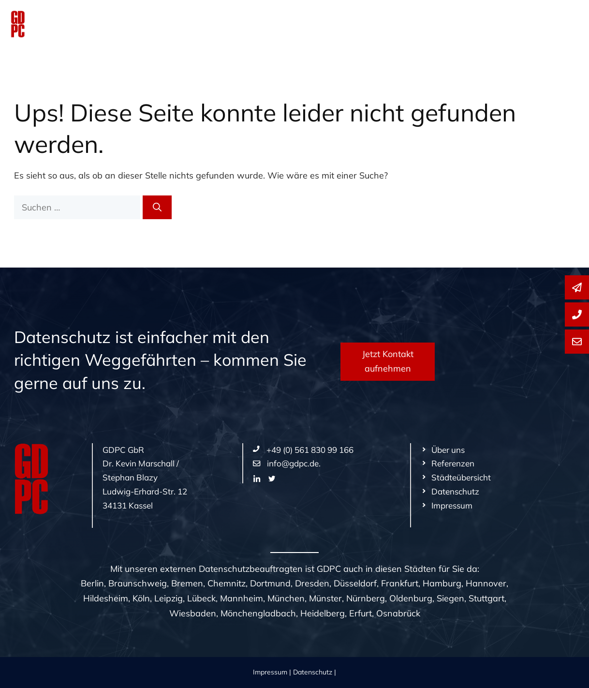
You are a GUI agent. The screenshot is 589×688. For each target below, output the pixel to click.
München (286, 598)
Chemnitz (226, 583)
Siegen (450, 598)
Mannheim (241, 598)
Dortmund (270, 583)
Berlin (92, 583)
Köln (141, 598)
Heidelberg (322, 613)
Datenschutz (312, 672)
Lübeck (201, 598)
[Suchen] (157, 207)
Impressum (270, 672)
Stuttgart (486, 598)
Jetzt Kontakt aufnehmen (387, 361)
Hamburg (442, 583)
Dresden (312, 583)
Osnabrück (398, 613)
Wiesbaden (192, 613)
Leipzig (168, 598)
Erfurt (360, 613)
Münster (325, 598)
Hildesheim (105, 598)
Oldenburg (410, 598)
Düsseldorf (355, 583)
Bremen (187, 583)
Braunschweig (137, 583)
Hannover (486, 583)
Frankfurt (399, 583)
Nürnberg (365, 598)
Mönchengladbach (258, 613)
